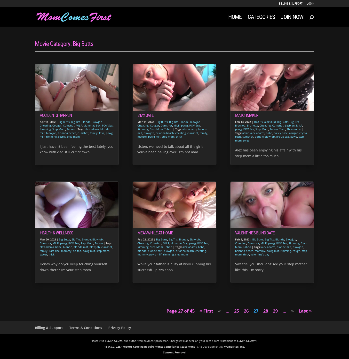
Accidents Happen (56, 115)
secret (62, 136)
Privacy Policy (119, 327)
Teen (282, 129)
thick (51, 254)
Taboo (71, 129)
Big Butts (64, 122)
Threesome (294, 129)
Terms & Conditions (85, 327)
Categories (261, 17)
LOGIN (310, 3)
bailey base (281, 133)
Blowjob (97, 122)
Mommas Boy (92, 125)
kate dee (54, 251)
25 (236, 311)
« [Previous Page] (219, 311)
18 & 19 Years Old (265, 122)
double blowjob (265, 136)
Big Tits (75, 122)
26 (246, 311)
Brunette (252, 125)
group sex (282, 136)
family (94, 133)
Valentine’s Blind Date (255, 232)
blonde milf (80, 247)
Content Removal (174, 352)
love (101, 133)
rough (296, 251)
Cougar (57, 125)
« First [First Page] (206, 311)
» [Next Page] (292, 311)
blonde (67, 247)
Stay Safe (145, 115)
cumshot (83, 133)
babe (58, 247)
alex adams (92, 129)
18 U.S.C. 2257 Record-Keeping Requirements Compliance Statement (149, 346)
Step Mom (58, 129)
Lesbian (290, 125)
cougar (293, 133)
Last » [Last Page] (305, 311)
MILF (79, 125)
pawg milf (89, 251)
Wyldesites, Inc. (234, 346)
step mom (73, 136)
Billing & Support (290, 3)
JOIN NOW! (292, 17)
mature (142, 136)
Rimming (45, 129)
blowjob (51, 133)
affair (245, 133)
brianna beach (67, 133)
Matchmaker (246, 115)
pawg (63, 243)
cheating (180, 133)
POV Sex (107, 125)
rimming (51, 136)
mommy (66, 251)
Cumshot (68, 125)
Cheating (45, 125)
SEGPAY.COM (113, 341)
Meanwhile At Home (155, 232)
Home (235, 17)
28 (265, 311)
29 (275, 311)
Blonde (85, 122)
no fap (77, 251)
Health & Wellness (56, 232)
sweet (43, 254)
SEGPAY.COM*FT (248, 341)
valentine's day (260, 254)
